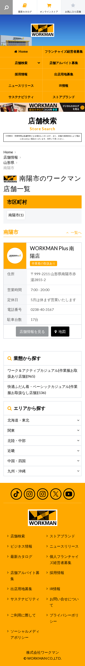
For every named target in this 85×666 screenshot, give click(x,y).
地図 (60, 331)
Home (8, 152)
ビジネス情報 (21, 546)
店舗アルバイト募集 (24, 576)
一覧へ (74, 232)
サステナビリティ (24, 599)
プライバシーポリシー (64, 618)
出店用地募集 (21, 589)
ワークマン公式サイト (42, 30)
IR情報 (55, 589)
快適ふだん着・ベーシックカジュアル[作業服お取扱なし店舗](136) (42, 389)
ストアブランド (62, 536)
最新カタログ (21, 556)
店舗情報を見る (32, 331)
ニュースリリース (64, 546)
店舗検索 (17, 536)
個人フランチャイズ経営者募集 (64, 559)
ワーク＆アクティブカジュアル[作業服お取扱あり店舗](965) (42, 373)
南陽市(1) (16, 215)
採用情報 (57, 573)
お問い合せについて (64, 602)
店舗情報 (10, 157)
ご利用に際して (23, 615)
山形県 (8, 162)
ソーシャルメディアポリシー (24, 634)
